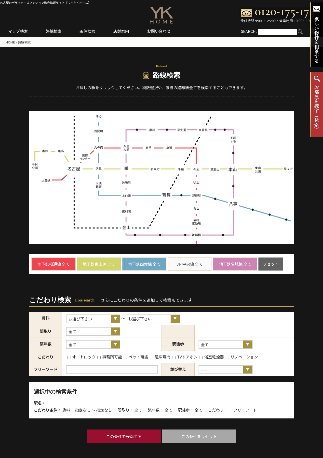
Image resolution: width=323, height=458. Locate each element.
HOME (10, 42)
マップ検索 (18, 31)
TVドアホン (185, 357)
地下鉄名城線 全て (235, 264)
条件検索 (87, 31)
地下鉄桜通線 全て (53, 264)
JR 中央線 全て (190, 264)
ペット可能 (136, 357)
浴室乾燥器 (212, 357)
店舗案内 (121, 31)
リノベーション (242, 357)
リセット (271, 264)
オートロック (81, 357)
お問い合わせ (159, 31)
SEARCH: (249, 31)
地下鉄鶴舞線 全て (144, 264)
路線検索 (54, 31)
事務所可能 (109, 357)
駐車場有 (160, 357)
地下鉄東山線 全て (99, 264)
